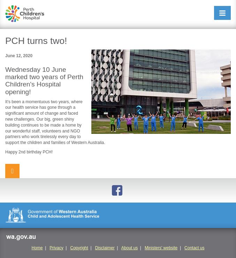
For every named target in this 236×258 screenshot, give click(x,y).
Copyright (79, 247)
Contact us (194, 247)
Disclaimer (105, 247)
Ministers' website (161, 247)
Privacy (56, 247)
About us (129, 247)
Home (37, 247)
